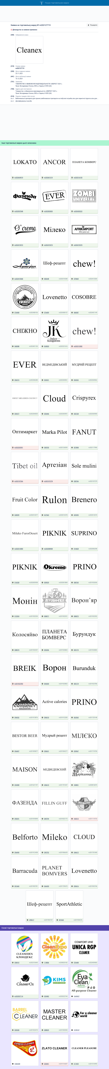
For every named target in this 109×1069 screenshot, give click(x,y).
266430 (45, 886)
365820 (45, 346)
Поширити (92, 25)
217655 (75, 1064)
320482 (45, 996)
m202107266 (17, 481)
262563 (75, 717)
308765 (75, 582)
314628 (75, 549)
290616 (75, 886)
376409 (45, 313)
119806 (45, 963)
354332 (75, 380)
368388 (15, 346)
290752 (45, 852)
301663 (60, 920)
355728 (75, 414)
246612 (75, 852)
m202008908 (47, 549)
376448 (75, 963)
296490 (15, 852)
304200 (45, 684)
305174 (75, 684)
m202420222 (76, 211)
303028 (15, 1030)
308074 (15, 650)
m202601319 (47, 178)
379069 (75, 279)
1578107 (75, 1030)
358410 (15, 963)
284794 (45, 819)
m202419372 (17, 245)
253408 (15, 785)
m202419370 (76, 245)
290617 (30, 920)
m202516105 (76, 178)
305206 (45, 650)
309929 (45, 582)
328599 (15, 515)
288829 (45, 1030)
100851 (75, 785)
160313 (75, 819)
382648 (45, 279)
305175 (75, 650)
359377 (15, 414)
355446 (45, 414)
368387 (75, 313)
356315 (15, 380)
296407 (15, 751)
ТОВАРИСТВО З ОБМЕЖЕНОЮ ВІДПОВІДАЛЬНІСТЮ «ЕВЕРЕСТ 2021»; (39, 84)
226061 (45, 1064)
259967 (75, 751)
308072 (75, 616)
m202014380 (17, 549)
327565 (45, 515)
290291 (15, 819)
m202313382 (76, 346)
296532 (15, 717)
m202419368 (17, 279)
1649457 (75, 996)
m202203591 (17, 447)
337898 (75, 447)
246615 (45, 785)
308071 (45, 616)
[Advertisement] (54, 13)
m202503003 (47, 211)
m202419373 (47, 245)
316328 (15, 582)
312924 (15, 616)
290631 (45, 751)
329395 (75, 515)
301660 (15, 886)
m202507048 (17, 211)
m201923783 (17, 684)
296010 (45, 717)
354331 (45, 380)
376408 (15, 313)
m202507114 (17, 996)
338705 (45, 447)
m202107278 (47, 481)
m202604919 (17, 178)
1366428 (16, 1064)
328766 (75, 481)
